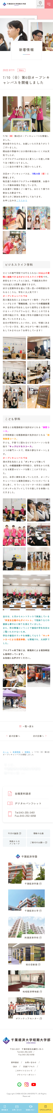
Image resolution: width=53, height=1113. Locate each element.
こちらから (21, 200)
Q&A (15, 1066)
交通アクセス (29, 1066)
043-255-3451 (26, 1052)
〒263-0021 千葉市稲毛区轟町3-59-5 (26, 1049)
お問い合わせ (30, 1062)
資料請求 (15, 1062)
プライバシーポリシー (26, 1074)
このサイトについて (23, 1070)
